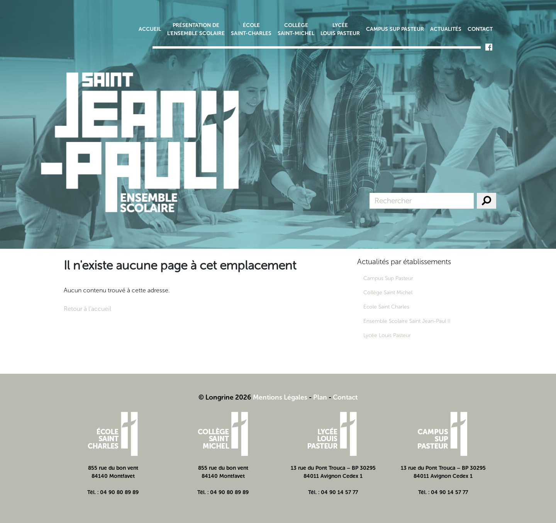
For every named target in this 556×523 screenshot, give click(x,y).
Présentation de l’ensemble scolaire (196, 29)
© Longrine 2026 (224, 397)
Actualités (445, 29)
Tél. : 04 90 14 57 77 (333, 492)
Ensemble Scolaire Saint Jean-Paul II (407, 321)
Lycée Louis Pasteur (340, 29)
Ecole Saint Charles (386, 307)
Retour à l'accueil (87, 308)
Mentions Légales (280, 397)
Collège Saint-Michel (296, 29)
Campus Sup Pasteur (395, 29)
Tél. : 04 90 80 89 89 (113, 492)
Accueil (150, 29)
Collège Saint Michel (387, 292)
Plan (320, 397)
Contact (480, 29)
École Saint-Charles (251, 29)
